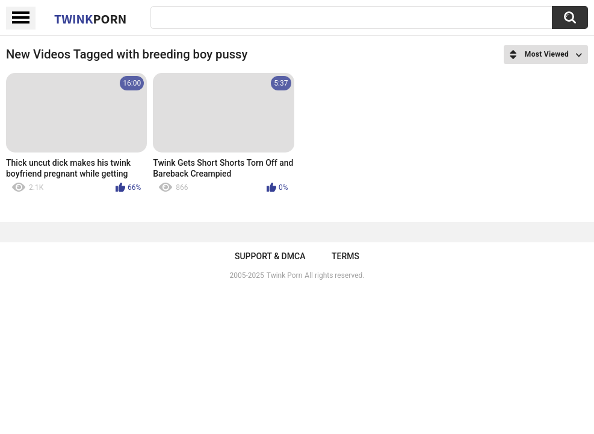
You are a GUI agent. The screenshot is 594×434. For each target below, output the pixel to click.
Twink (90, 18)
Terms (345, 256)
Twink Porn (284, 275)
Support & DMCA (270, 256)
